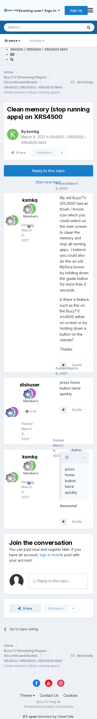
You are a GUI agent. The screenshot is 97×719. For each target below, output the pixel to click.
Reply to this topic (48, 170)
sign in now (49, 555)
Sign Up (76, 10)
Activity (36, 40)
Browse (12, 40)
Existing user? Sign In (39, 11)
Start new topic (48, 182)
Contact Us (49, 695)
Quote (77, 365)
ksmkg (33, 131)
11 (30, 226)
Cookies (70, 695)
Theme (27, 695)
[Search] (30, 27)
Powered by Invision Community (48, 706)
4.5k (30, 411)
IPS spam (30, 716)
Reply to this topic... (52, 581)
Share (18, 152)
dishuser (30, 384)
